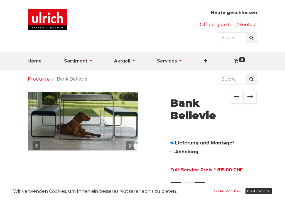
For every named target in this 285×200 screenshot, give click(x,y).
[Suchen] (251, 37)
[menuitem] (46, 61)
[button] (217, 61)
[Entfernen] (175, 187)
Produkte (39, 79)
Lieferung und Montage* (204, 143)
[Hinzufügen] (200, 187)
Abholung (186, 151)
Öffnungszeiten (218, 24)
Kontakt (248, 24)
